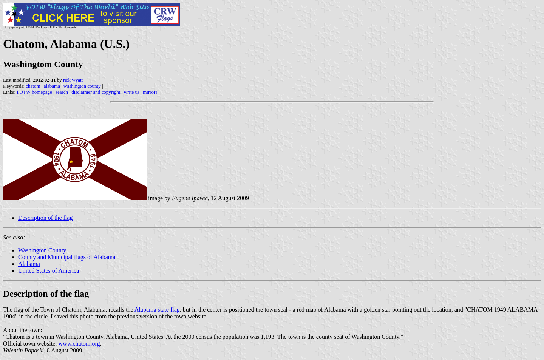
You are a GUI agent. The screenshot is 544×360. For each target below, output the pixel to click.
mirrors (150, 92)
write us (132, 92)
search (62, 92)
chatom (33, 86)
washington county (82, 86)
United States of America (48, 270)
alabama (52, 86)
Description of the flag (45, 218)
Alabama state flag (157, 309)
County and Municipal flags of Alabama (66, 257)
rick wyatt (73, 80)
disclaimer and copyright (95, 92)
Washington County (42, 250)
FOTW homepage (34, 92)
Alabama (29, 264)
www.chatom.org (79, 343)
